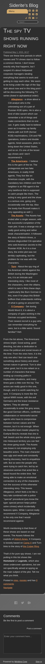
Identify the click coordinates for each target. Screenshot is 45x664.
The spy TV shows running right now (21, 38)
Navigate (7, 587)
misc (16, 580)
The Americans (19, 161)
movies (23, 580)
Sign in (39, 662)
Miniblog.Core (21, 662)
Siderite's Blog (23, 5)
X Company (17, 306)
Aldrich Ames (20, 539)
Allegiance (17, 99)
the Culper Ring (31, 546)
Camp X (27, 543)
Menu (12, 11)
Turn (13, 266)
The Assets (17, 215)
